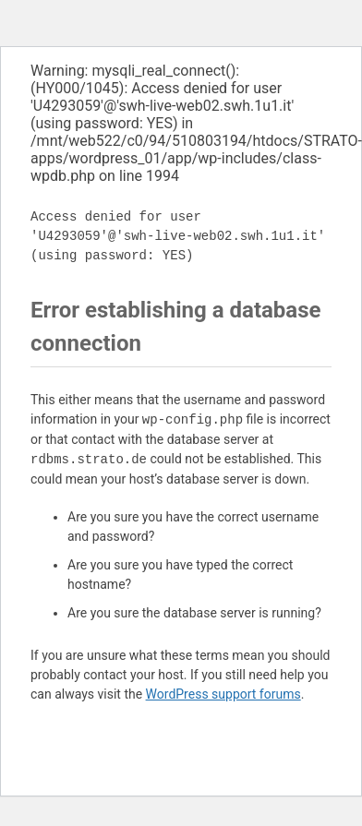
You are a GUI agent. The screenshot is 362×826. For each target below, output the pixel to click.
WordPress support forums (223, 694)
